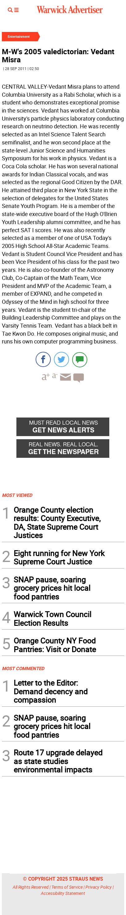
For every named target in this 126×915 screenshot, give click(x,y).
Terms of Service (67, 887)
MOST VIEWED (17, 495)
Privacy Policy (98, 887)
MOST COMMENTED (23, 668)
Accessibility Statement (63, 893)
